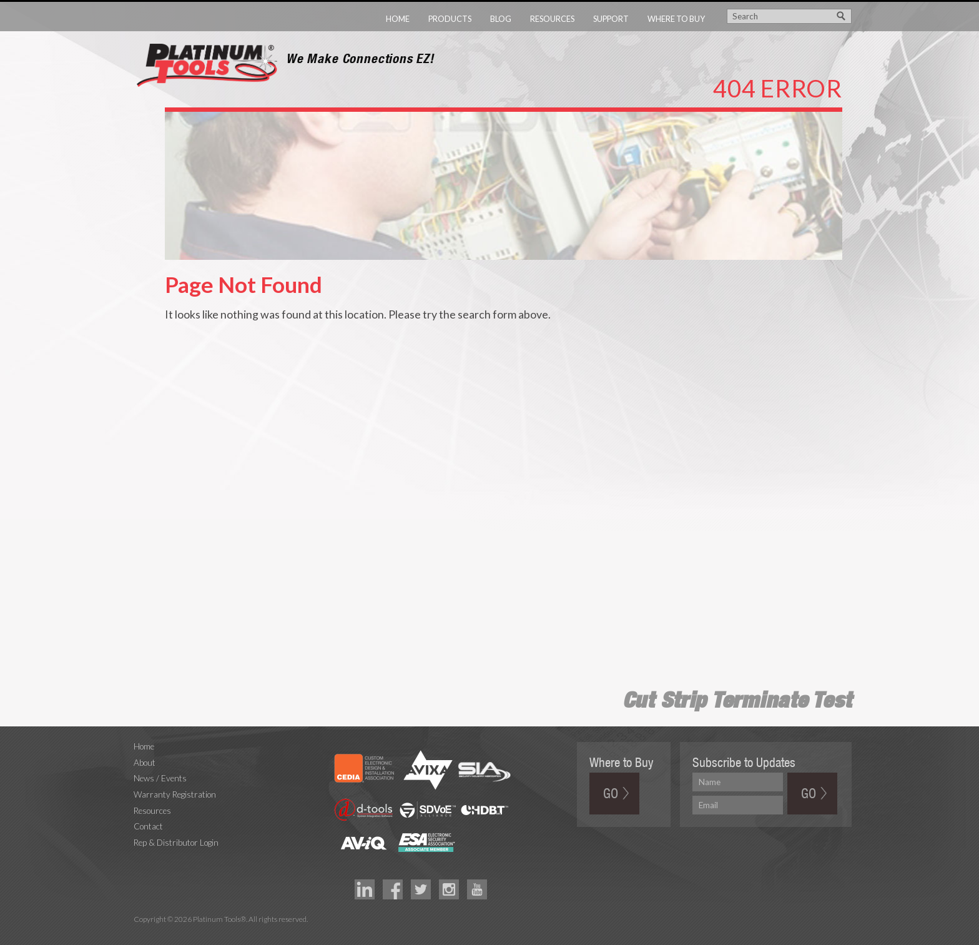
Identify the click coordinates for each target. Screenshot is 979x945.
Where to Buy (676, 19)
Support (611, 19)
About (144, 763)
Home (398, 19)
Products (449, 19)
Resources (552, 19)
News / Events (160, 778)
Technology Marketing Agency (140, 933)
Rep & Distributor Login (176, 843)
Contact (148, 826)
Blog (500, 19)
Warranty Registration (175, 794)
